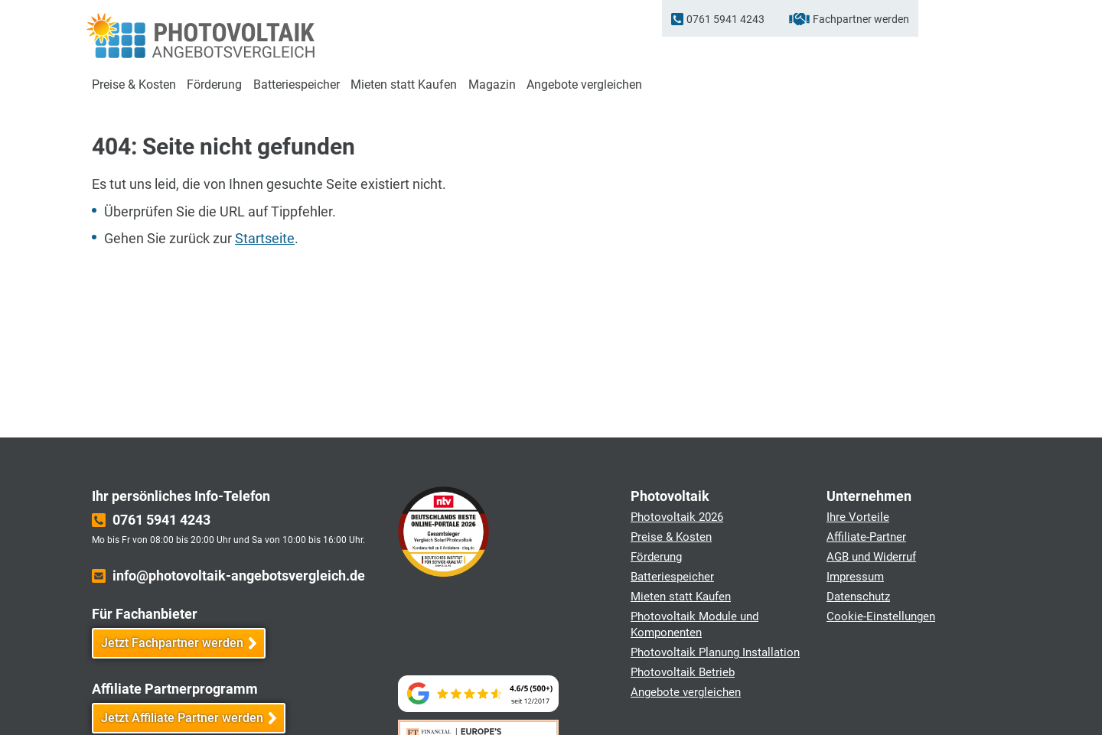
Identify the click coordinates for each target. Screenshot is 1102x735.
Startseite (265, 238)
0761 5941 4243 (725, 19)
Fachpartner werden (861, 19)
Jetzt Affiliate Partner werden (182, 718)
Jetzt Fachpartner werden (172, 643)
